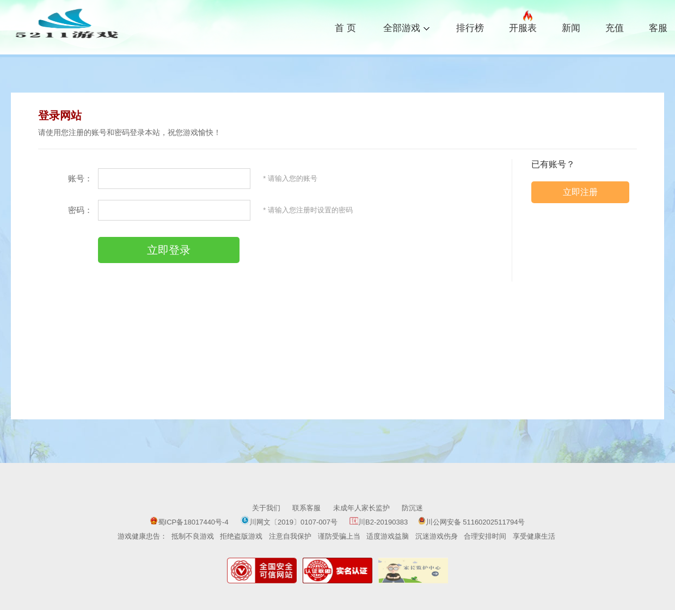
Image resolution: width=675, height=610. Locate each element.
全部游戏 (406, 27)
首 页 (345, 28)
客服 (658, 28)
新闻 (571, 28)
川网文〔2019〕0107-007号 (290, 522)
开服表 (523, 26)
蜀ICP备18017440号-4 (189, 522)
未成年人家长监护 (361, 508)
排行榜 (470, 28)
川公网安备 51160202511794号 (471, 522)
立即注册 (580, 192)
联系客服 (306, 508)
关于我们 (266, 508)
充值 (614, 28)
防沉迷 (412, 508)
